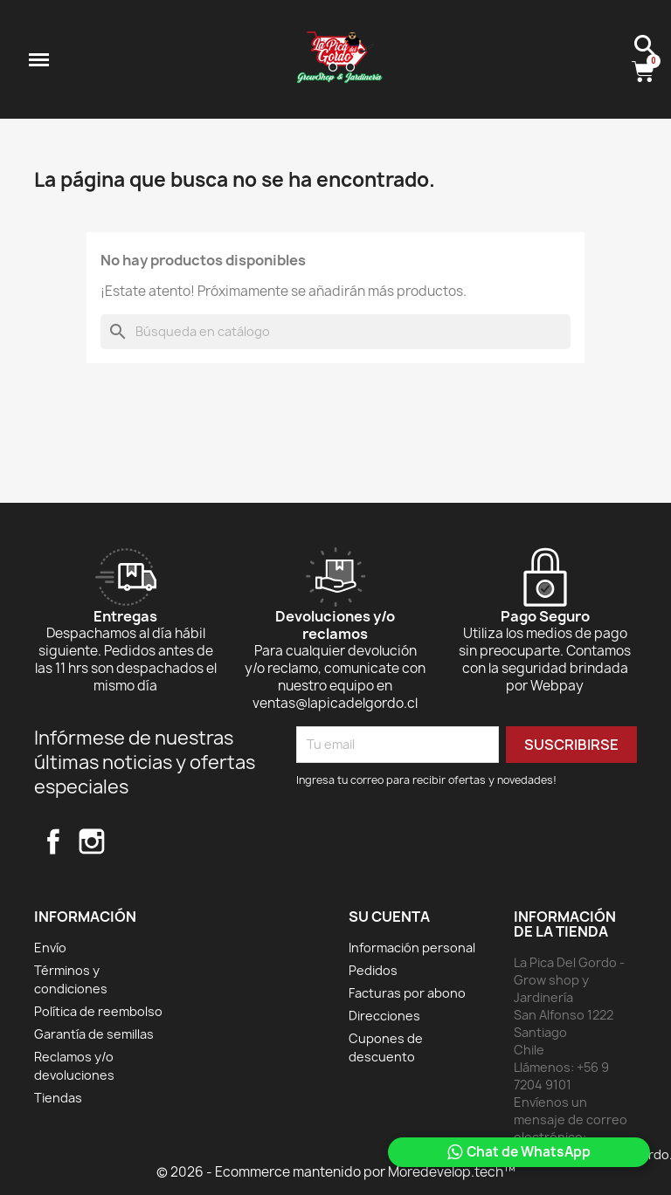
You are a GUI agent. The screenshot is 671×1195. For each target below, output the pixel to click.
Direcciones (384, 1015)
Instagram (91, 841)
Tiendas (58, 1097)
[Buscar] (335, 331)
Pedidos (373, 970)
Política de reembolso (98, 1011)
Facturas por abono (407, 993)
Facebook (53, 841)
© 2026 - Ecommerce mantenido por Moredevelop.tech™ (335, 1172)
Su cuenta (389, 916)
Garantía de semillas (94, 1034)
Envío (50, 947)
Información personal (412, 947)
